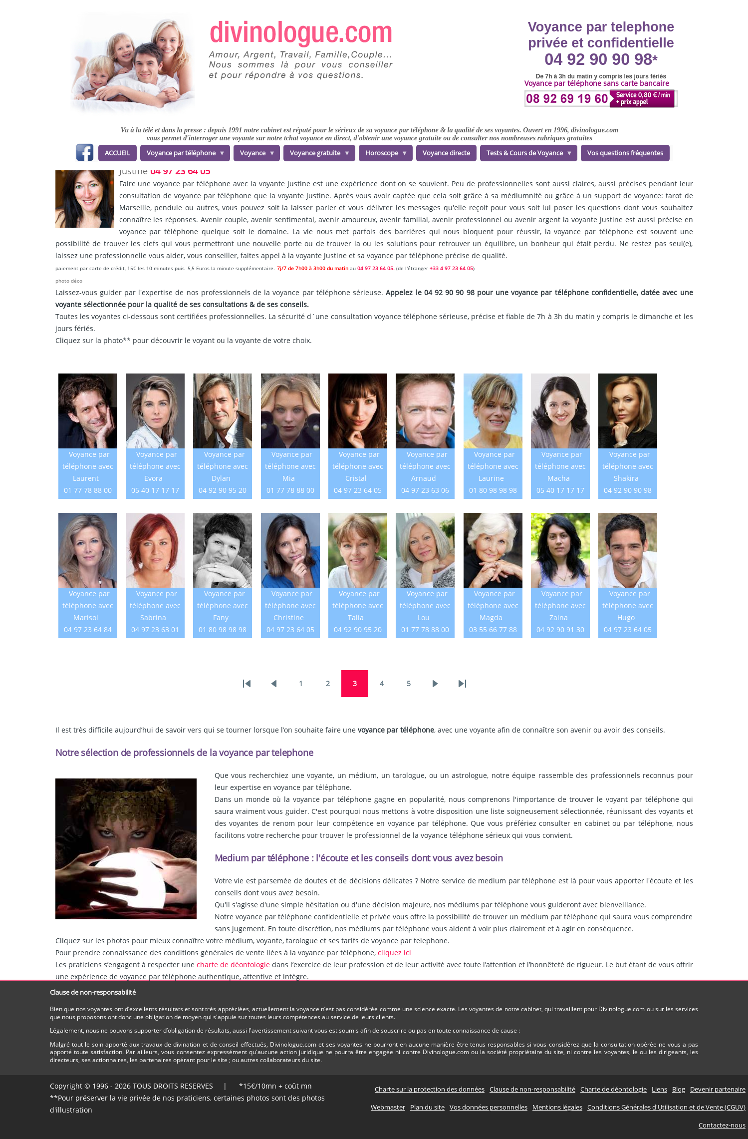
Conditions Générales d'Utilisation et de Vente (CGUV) (666, 1107)
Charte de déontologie (613, 1089)
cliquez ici (394, 952)
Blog (678, 1089)
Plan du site (427, 1107)
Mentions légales (557, 1107)
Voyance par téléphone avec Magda (493, 605)
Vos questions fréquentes (625, 152)
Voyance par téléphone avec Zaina (560, 605)
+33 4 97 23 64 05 (451, 268)
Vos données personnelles (488, 1107)
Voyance (254, 154)
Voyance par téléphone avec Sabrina (155, 605)
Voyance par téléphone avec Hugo (627, 605)
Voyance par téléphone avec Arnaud (425, 466)
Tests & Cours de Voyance (526, 154)
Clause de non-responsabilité (532, 1089)
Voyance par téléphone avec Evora (155, 466)
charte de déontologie (233, 964)
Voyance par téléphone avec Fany (222, 605)
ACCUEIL (117, 152)
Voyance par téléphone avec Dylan (222, 466)
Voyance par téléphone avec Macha (560, 466)
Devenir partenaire (718, 1089)
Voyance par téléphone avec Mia (290, 466)
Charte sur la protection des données (430, 1089)
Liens (659, 1089)
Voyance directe (446, 152)
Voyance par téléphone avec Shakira (627, 466)
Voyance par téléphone (183, 154)
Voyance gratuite (316, 154)
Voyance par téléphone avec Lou (425, 605)
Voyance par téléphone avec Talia (357, 605)
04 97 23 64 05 (180, 171)
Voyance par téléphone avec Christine (290, 605)
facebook (84, 154)
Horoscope (383, 154)
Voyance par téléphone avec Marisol (87, 605)
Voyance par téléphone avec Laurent (87, 466)
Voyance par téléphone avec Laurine (493, 466)
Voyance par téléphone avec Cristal (357, 466)
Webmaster (388, 1107)
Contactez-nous (722, 1125)
